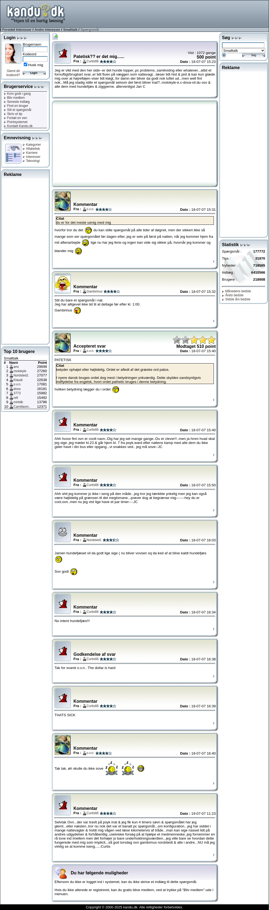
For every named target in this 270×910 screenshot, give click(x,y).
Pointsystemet (16, 122)
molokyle (20, 371)
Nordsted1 (21, 375)
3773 (17, 393)
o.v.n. (17, 384)
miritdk (18, 402)
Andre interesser (47, 30)
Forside (8, 30)
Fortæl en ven (15, 118)
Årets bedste (233, 295)
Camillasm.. (22, 407)
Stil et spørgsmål (17, 110)
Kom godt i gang (17, 94)
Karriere (30, 153)
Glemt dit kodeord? (13, 73)
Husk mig (35, 65)
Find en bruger (16, 106)
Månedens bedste (236, 291)
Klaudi (18, 380)
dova (17, 389)
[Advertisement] (170, 13)
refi (16, 398)
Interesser (23, 30)
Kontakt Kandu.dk (18, 126)
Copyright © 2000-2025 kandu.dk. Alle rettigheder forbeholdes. (134, 907)
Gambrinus (95, 291)
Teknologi (31, 161)
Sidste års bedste (236, 299)
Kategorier (32, 145)
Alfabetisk (31, 149)
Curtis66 (93, 61)
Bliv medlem (14, 98)
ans (16, 367)
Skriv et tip (13, 114)
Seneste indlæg (17, 102)
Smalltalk (70, 30)
